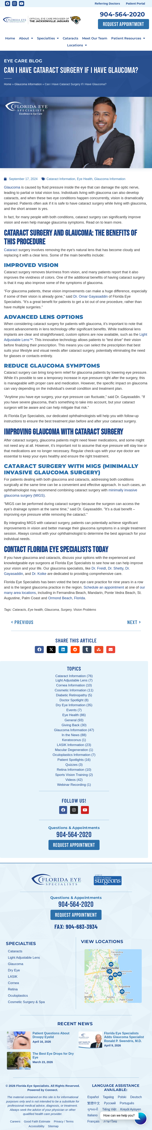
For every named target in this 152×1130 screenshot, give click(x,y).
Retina (13, 988)
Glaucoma (12, 187)
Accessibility (37, 1124)
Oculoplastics (18, 994)
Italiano (92, 1114)
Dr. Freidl (98, 568)
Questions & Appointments (74, 828)
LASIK (12, 975)
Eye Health (84, 179)
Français (93, 1120)
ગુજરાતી (92, 1108)
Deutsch (136, 1095)
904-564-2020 (122, 14)
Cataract (10, 250)
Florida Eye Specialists (32, 1084)
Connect (51, 1088)
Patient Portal (135, 3)
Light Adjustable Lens (24, 956)
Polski (122, 1095)
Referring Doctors (107, 3)
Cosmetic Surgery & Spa (26, 1001)
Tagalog (108, 1095)
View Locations (102, 940)
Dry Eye (14, 969)
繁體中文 (93, 1101)
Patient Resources (128, 38)
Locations (77, 45)
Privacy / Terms (64, 1120)
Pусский (110, 1101)
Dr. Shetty (115, 568)
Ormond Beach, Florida (66, 598)
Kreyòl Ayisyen (130, 1108)
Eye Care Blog (23, 60)
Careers (15, 1120)
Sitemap (53, 1124)
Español (93, 1095)
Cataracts (70, 38)
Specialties (48, 38)
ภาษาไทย (110, 1120)
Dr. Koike (39, 574)
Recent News (75, 1022)
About (26, 38)
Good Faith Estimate (37, 1120)
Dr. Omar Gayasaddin (90, 296)
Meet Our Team (94, 38)
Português (127, 1101)
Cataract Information (61, 179)
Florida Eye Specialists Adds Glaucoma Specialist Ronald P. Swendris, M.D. (124, 1035)
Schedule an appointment (104, 587)
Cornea (13, 981)
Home (10, 38)
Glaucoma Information (28, 84)
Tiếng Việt (109, 1108)
